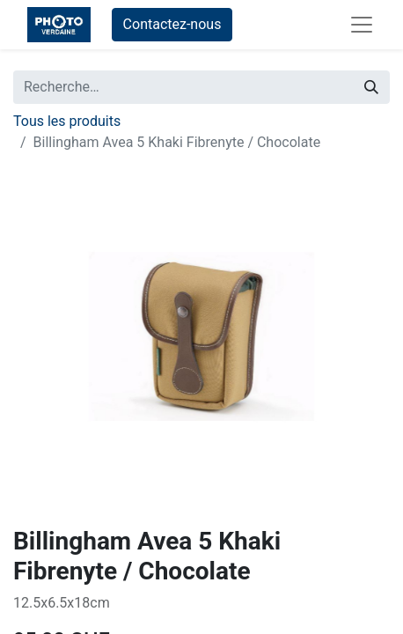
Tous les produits (67, 121)
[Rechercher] (371, 87)
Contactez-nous (172, 24)
